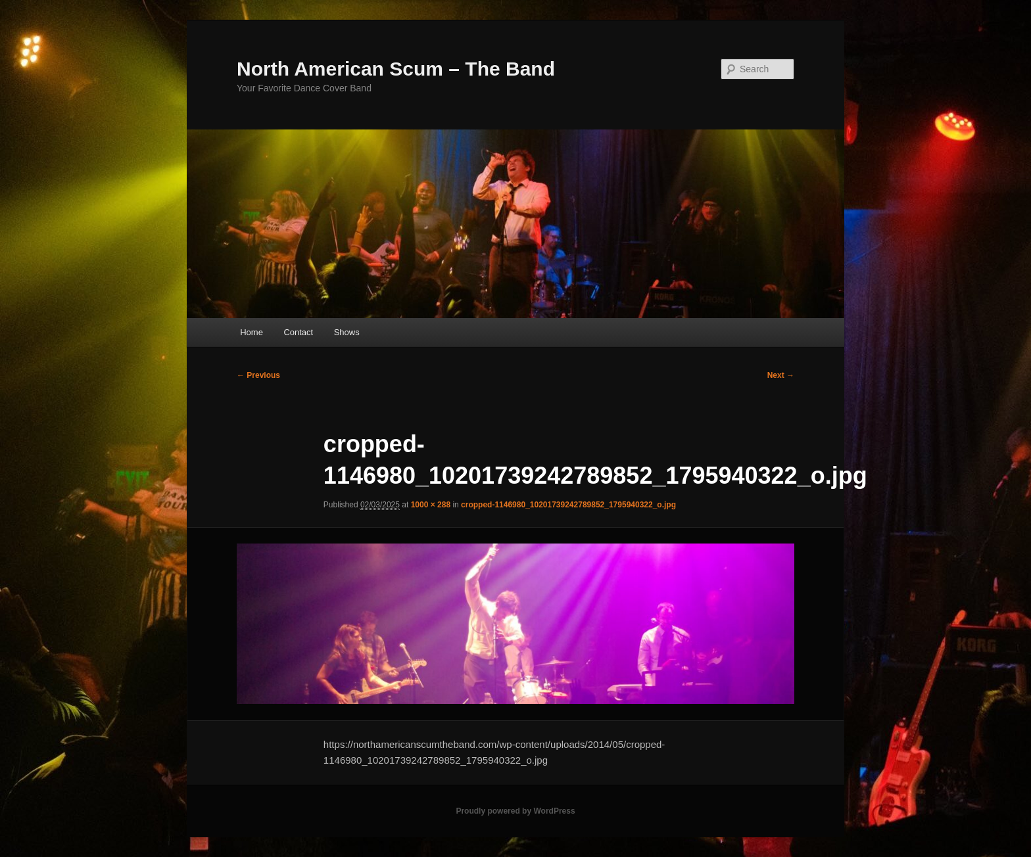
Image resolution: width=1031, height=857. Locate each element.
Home (251, 332)
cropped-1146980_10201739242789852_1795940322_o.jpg (568, 504)
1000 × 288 (430, 504)
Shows (347, 332)
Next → (780, 375)
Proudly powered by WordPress (515, 811)
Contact (298, 332)
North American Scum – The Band (396, 69)
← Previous (258, 375)
